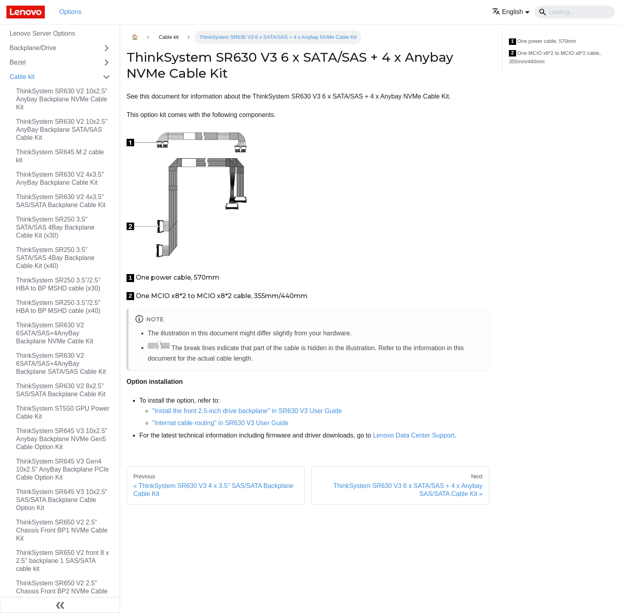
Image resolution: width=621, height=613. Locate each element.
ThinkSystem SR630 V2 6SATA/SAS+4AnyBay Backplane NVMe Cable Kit (54, 333)
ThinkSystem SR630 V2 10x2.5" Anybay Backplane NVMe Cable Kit (61, 99)
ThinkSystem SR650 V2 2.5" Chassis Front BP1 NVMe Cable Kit (62, 530)
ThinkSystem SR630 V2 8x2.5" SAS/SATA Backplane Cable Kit (61, 390)
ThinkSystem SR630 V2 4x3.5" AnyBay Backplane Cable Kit (60, 178)
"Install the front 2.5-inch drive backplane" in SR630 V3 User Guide (247, 410)
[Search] (575, 12)
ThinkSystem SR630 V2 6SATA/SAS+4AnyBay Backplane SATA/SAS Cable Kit (61, 363)
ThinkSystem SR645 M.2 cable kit (60, 156)
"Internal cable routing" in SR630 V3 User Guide (220, 422)
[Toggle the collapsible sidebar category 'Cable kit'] (106, 77)
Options (70, 11)
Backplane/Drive (33, 47)
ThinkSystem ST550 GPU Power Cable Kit (62, 412)
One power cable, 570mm (542, 41)
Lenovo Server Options (42, 33)
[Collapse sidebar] (60, 605)
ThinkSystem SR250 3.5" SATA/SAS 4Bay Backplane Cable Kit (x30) (55, 227)
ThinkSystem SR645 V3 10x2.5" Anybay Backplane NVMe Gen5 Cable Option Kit (61, 438)
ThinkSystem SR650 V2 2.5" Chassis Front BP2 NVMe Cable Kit (62, 591)
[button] (511, 11)
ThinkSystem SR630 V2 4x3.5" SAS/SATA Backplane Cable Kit (61, 201)
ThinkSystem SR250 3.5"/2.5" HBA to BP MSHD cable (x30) (58, 284)
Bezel (18, 62)
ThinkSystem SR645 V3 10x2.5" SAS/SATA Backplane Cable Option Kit (61, 499)
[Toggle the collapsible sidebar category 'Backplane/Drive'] (106, 48)
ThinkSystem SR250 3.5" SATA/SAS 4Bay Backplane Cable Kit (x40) (55, 257)
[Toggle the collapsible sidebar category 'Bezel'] (106, 62)
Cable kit (22, 76)
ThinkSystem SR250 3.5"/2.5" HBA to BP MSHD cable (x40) (58, 306)
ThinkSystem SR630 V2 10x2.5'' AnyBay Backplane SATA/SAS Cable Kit (61, 129)
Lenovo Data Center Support (413, 435)
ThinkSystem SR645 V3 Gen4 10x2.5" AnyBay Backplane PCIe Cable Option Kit (62, 469)
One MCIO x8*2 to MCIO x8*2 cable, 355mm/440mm (555, 57)
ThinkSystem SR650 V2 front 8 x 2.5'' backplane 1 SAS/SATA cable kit (62, 560)
